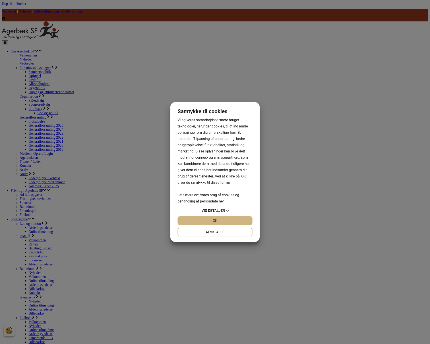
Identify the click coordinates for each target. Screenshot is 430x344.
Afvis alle (215, 232)
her (221, 201)
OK (215, 221)
